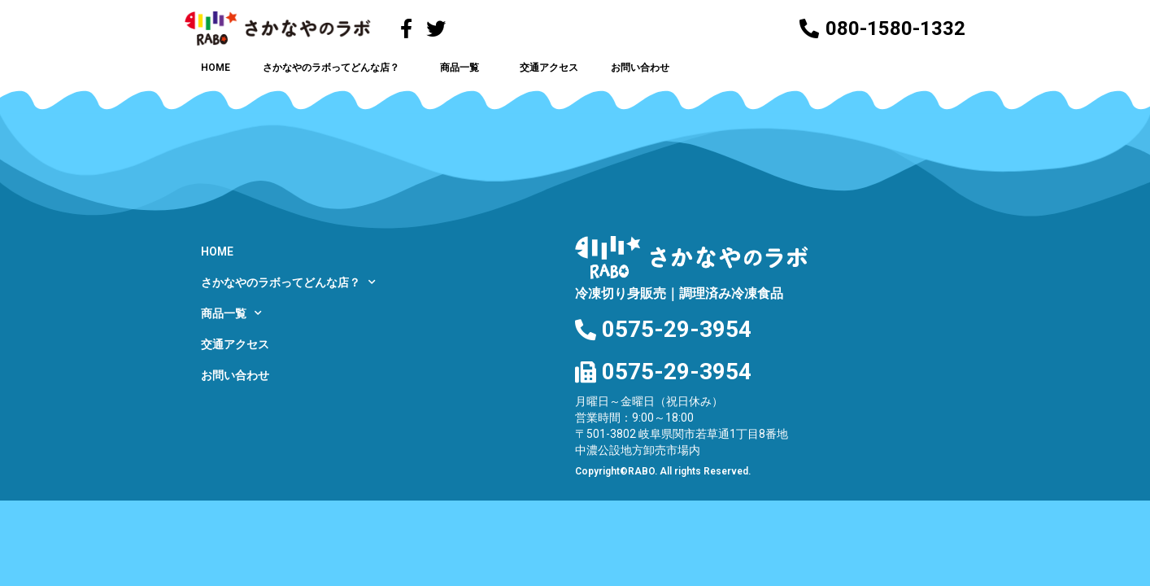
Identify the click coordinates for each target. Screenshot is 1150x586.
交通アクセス (549, 67)
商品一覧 (463, 67)
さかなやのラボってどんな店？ (335, 67)
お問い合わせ (640, 67)
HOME (215, 67)
